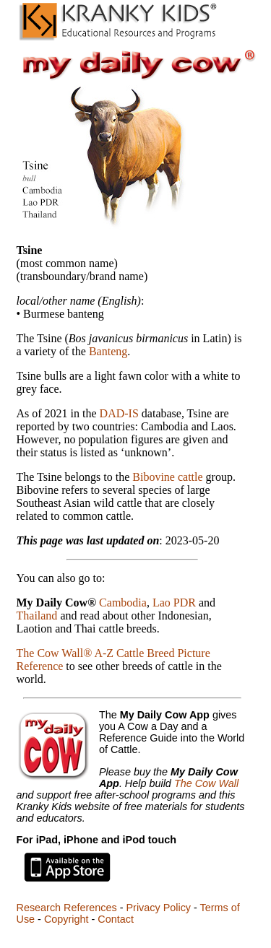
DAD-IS (119, 413)
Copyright (66, 919)
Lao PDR (174, 602)
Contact (116, 919)
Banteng (108, 351)
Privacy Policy (158, 907)
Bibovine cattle (167, 477)
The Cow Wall (206, 783)
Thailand (37, 615)
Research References (67, 907)
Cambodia (123, 602)
